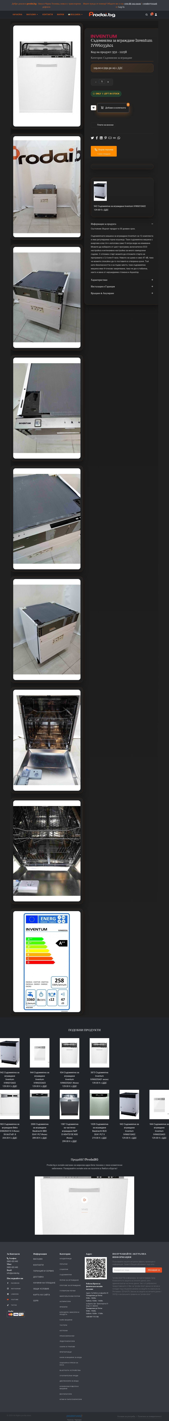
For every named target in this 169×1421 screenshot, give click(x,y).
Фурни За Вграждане (69, 1280)
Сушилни (64, 1269)
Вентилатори (66, 1394)
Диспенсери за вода (69, 1381)
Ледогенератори (67, 1341)
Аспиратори (65, 1301)
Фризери (64, 1307)
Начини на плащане (44, 1283)
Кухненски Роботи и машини (69, 1388)
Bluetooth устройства (70, 1370)
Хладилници (66, 1259)
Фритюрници (66, 1352)
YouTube (12, 1299)
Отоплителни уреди (69, 1376)
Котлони (64, 1331)
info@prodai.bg (13, 1273)
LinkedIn (13, 1294)
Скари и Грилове (67, 1347)
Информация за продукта (122, 224)
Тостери (63, 1325)
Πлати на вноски (105, 125)
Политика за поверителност (150, 1416)
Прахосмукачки (67, 1336)
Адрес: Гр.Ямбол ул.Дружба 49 (97, 1293)
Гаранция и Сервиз (43, 1271)
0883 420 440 (12, 1261)
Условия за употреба (126, 1416)
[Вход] (156, 14)
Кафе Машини (66, 1320)
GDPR (35, 1301)
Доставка (38, 1277)
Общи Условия (41, 1289)
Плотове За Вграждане (70, 1285)
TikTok (12, 1305)
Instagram (14, 1289)
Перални (64, 1264)
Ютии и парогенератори (71, 1399)
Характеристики (122, 280)
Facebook (13, 1283)
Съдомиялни (66, 1275)
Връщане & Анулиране (122, 293)
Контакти (38, 1265)
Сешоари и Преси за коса (69, 1364)
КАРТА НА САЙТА (41, 1295)
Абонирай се (154, 1270)
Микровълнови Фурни (70, 1296)
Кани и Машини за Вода (71, 1357)
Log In (121, 6)
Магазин (38, 1259)
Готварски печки (68, 1291)
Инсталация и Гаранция (122, 286)
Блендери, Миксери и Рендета (69, 1313)
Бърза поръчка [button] (103, 149)
